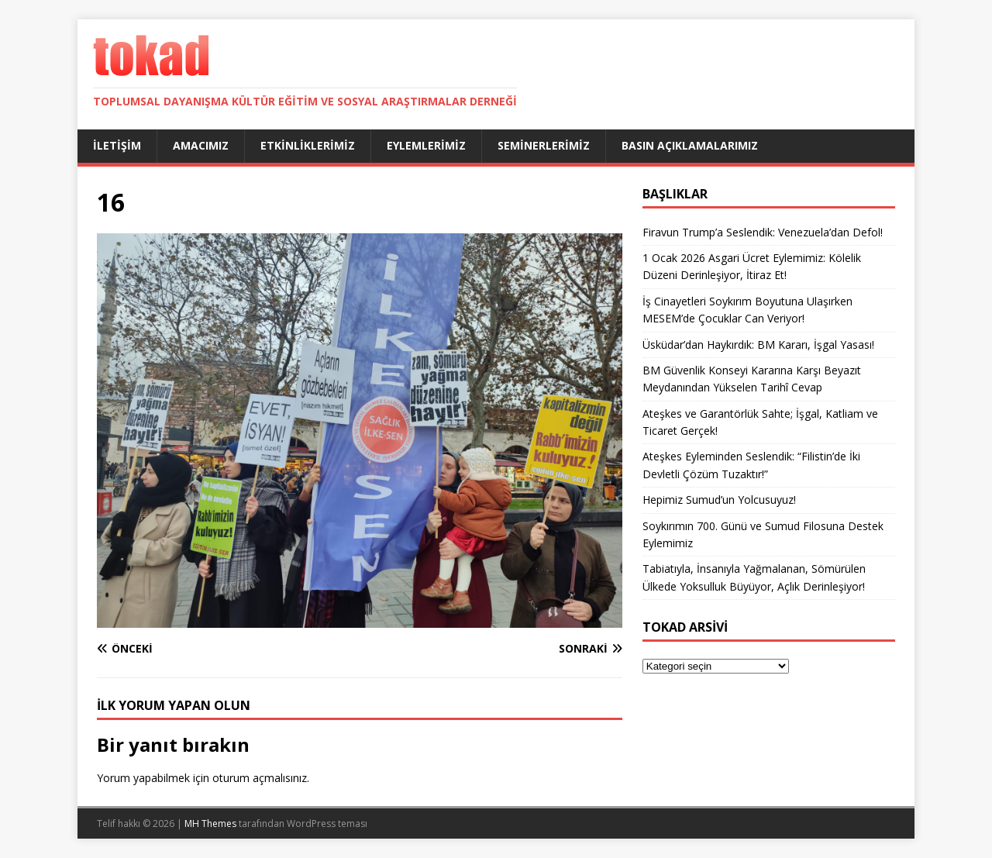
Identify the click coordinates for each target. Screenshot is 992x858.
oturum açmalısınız (259, 777)
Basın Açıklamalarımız (690, 145)
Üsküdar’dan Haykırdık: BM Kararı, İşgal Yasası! (758, 344)
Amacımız (201, 145)
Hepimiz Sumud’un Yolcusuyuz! (719, 499)
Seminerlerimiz (544, 145)
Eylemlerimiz (426, 145)
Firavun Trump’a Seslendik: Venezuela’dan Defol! (762, 232)
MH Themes (210, 823)
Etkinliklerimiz (307, 145)
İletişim (117, 145)
